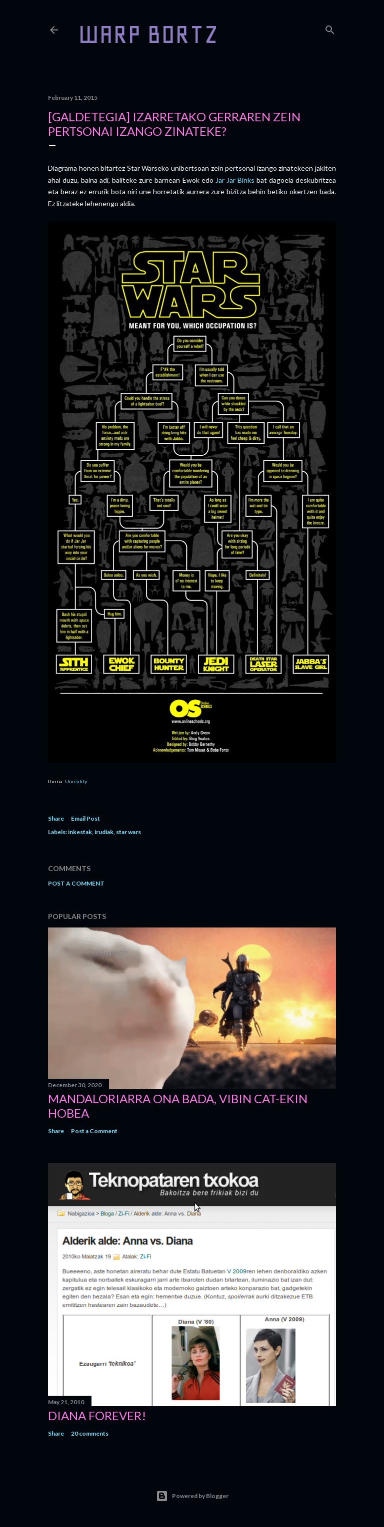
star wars (128, 832)
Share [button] (56, 818)
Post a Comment (76, 883)
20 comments (89, 1433)
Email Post (85, 818)
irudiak (104, 832)
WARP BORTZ (148, 34)
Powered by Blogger (192, 1496)
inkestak (80, 832)
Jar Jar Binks (235, 180)
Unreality (76, 781)
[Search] (330, 27)
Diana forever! (97, 1415)
